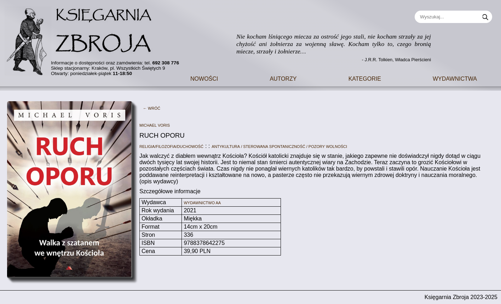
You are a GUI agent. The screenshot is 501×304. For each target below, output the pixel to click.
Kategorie (365, 78)
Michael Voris (154, 125)
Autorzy (283, 78)
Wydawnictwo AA (202, 202)
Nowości (204, 78)
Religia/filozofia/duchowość (171, 146)
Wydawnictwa (455, 78)
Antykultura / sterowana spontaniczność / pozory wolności (279, 146)
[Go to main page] (83, 39)
